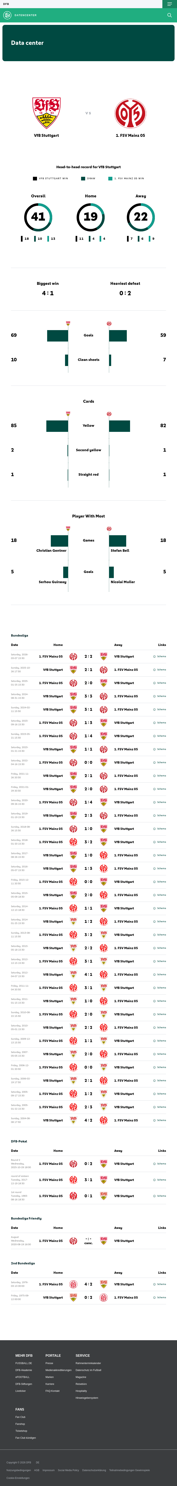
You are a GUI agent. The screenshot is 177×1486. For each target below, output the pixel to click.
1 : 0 (88, 829)
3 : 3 (88, 696)
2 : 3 (88, 816)
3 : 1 (88, 710)
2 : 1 (88, 670)
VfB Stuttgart (124, 656)
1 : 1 (88, 749)
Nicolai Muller (123, 582)
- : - (88, 1241)
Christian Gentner (51, 551)
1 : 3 (88, 723)
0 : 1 (88, 1196)
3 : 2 (88, 842)
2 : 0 (88, 683)
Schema (159, 656)
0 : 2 (88, 1164)
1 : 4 (88, 736)
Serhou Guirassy (52, 582)
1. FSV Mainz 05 (51, 656)
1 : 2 (88, 922)
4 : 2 (88, 1120)
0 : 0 (88, 763)
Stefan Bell (120, 551)
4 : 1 (88, 975)
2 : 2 (88, 657)
